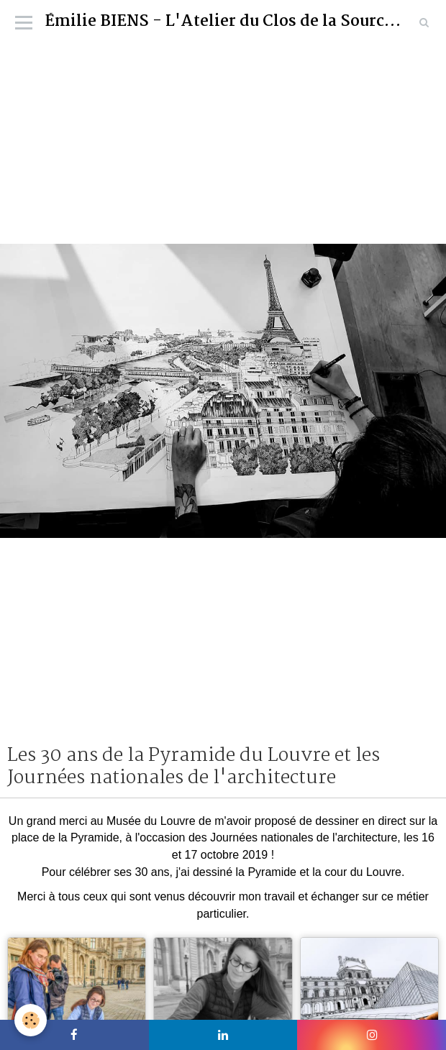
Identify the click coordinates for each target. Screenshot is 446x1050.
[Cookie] (30, 1020)
